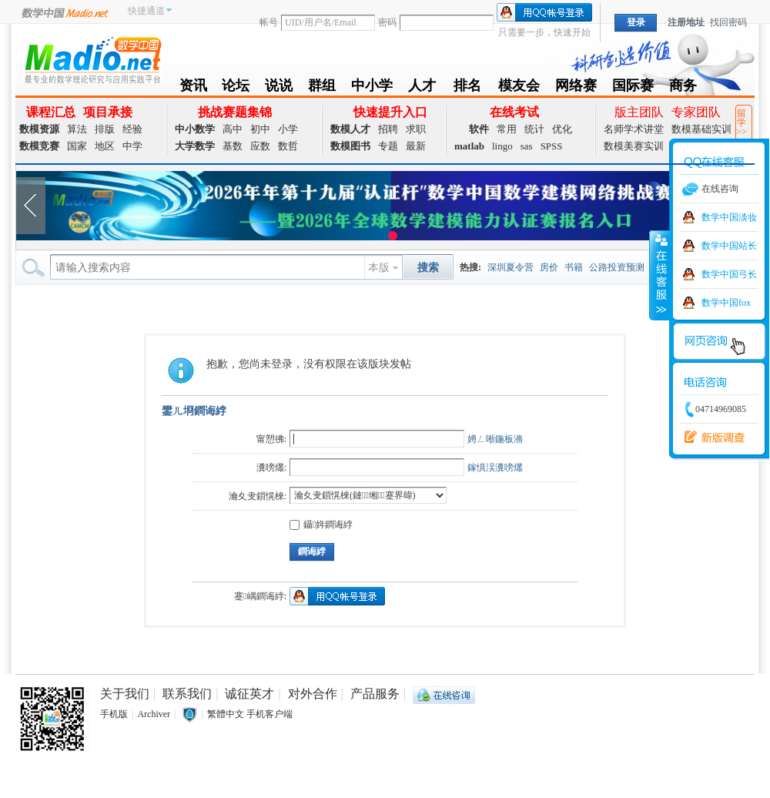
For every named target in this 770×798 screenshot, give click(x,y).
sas (527, 146)
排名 (467, 88)
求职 (416, 129)
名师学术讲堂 (634, 129)
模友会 (519, 88)
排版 (105, 129)
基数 (233, 146)
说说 (279, 88)
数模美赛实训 (634, 146)
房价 (549, 267)
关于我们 (124, 693)
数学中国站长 (729, 245)
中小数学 (195, 129)
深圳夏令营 (510, 267)
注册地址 (686, 22)
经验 (132, 129)
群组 (322, 88)
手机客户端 (269, 714)
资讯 (193, 88)
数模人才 (350, 129)
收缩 (660, 275)
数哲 (288, 146)
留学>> (741, 122)
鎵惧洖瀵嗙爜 (495, 467)
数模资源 (39, 129)
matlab (469, 146)
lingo (502, 146)
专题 (388, 146)
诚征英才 (249, 693)
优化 (562, 129)
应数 (260, 146)
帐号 (268, 22)
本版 (379, 267)
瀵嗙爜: (271, 467)
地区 (105, 146)
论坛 (235, 88)
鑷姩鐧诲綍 (321, 524)
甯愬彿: (271, 439)
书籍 (573, 267)
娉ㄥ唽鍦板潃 (495, 439)
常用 (507, 129)
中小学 (372, 88)
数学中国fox (726, 302)
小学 (288, 129)
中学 (132, 146)
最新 (416, 146)
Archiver (153, 714)
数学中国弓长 (729, 274)
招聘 (388, 129)
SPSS (552, 146)
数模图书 (350, 146)
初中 (260, 129)
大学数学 (195, 146)
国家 (77, 146)
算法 (77, 129)
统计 (534, 129)
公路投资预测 (616, 267)
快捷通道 (146, 10)
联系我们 (187, 693)
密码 (387, 22)
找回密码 (728, 22)
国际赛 (633, 88)
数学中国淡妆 (729, 217)
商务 (683, 88)
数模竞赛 (39, 146)
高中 (233, 129)
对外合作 (312, 693)
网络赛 (576, 88)
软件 (479, 129)
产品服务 (375, 693)
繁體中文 (225, 714)
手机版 (114, 714)
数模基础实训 (701, 129)
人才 (422, 88)
